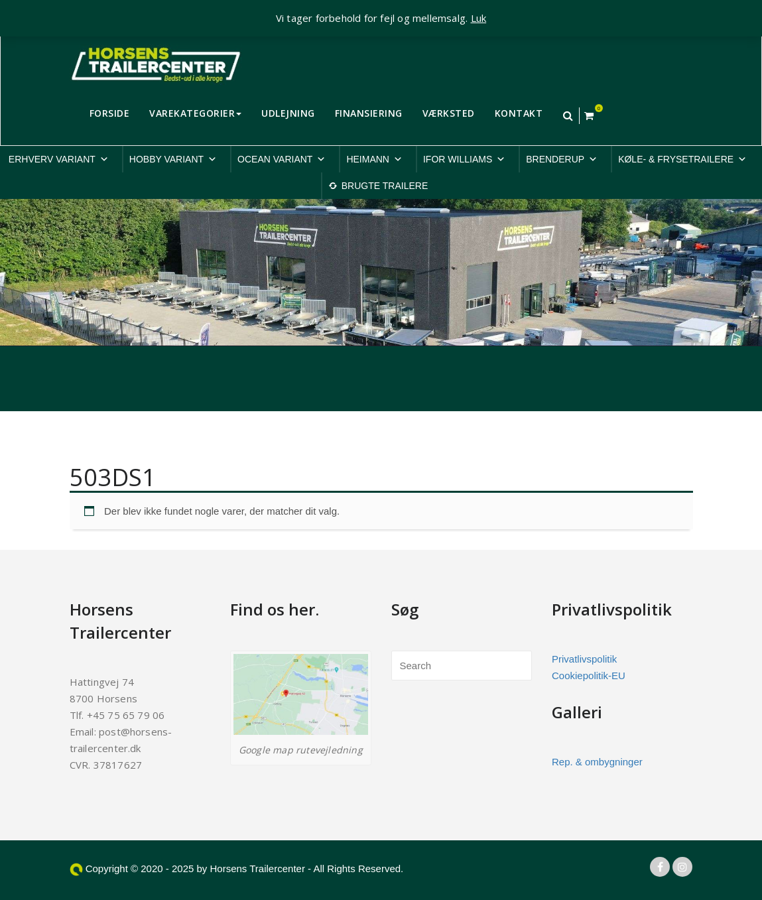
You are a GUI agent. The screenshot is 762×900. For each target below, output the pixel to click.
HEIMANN (374, 159)
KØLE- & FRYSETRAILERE (682, 159)
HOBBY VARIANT (173, 159)
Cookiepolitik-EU (588, 675)
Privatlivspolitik (584, 659)
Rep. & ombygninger (597, 761)
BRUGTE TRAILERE (385, 185)
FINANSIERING (369, 113)
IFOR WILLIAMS (464, 159)
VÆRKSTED (448, 113)
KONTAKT (519, 113)
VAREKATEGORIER (195, 113)
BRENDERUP (562, 159)
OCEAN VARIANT (281, 159)
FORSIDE (110, 113)
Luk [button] (479, 18)
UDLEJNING (288, 113)
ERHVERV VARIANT (59, 159)
